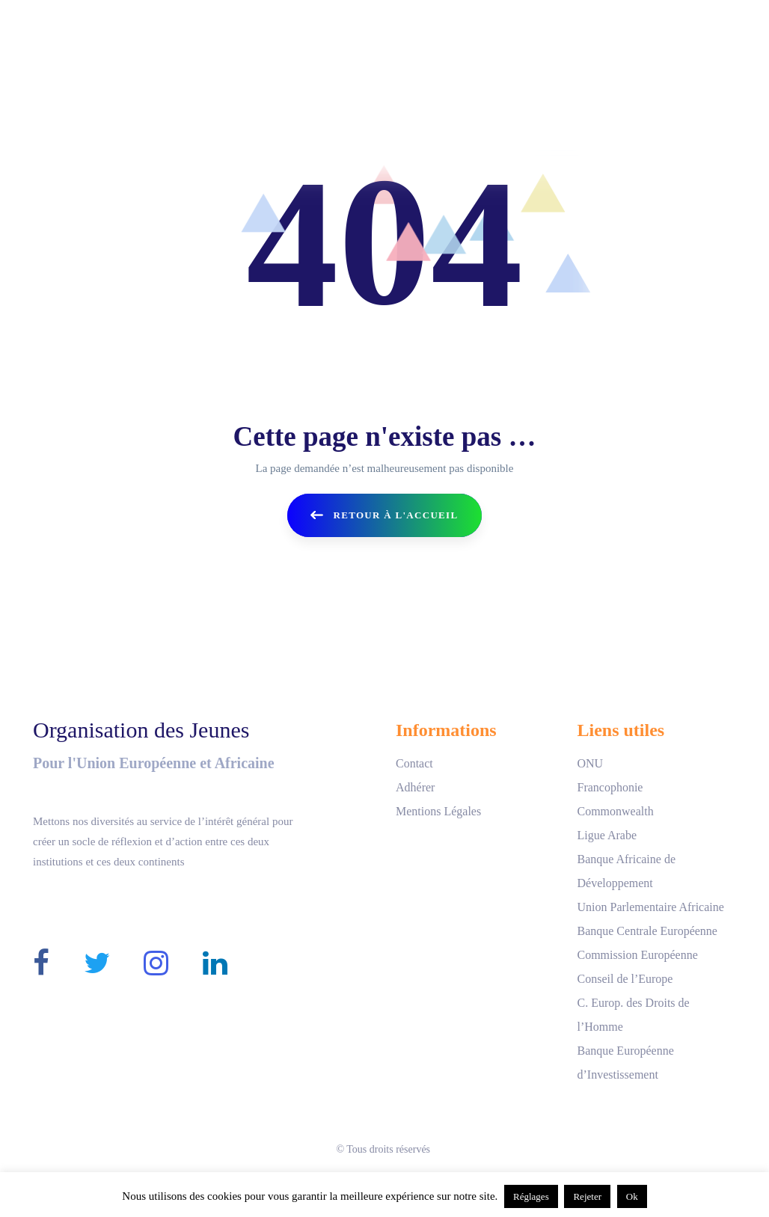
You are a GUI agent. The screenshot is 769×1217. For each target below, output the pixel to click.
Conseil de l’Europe (625, 978)
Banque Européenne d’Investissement (625, 1062)
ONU (590, 763)
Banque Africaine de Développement (626, 871)
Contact (414, 763)
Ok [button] (632, 1196)
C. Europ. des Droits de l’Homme (633, 1014)
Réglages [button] (531, 1196)
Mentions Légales (438, 811)
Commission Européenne (637, 954)
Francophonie (610, 787)
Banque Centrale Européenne (647, 931)
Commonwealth (615, 811)
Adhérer (415, 787)
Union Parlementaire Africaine (650, 907)
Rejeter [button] (587, 1196)
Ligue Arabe (607, 835)
